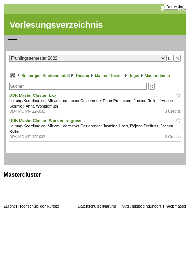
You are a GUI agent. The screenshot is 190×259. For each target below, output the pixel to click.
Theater (82, 75)
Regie (134, 75)
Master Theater (109, 75)
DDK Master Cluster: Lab (33, 95)
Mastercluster (158, 75)
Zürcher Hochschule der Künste (31, 206)
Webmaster (176, 206)
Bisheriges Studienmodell (45, 75)
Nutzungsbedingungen (141, 206)
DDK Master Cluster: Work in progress (45, 120)
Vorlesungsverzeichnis (56, 24)
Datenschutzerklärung (97, 206)
